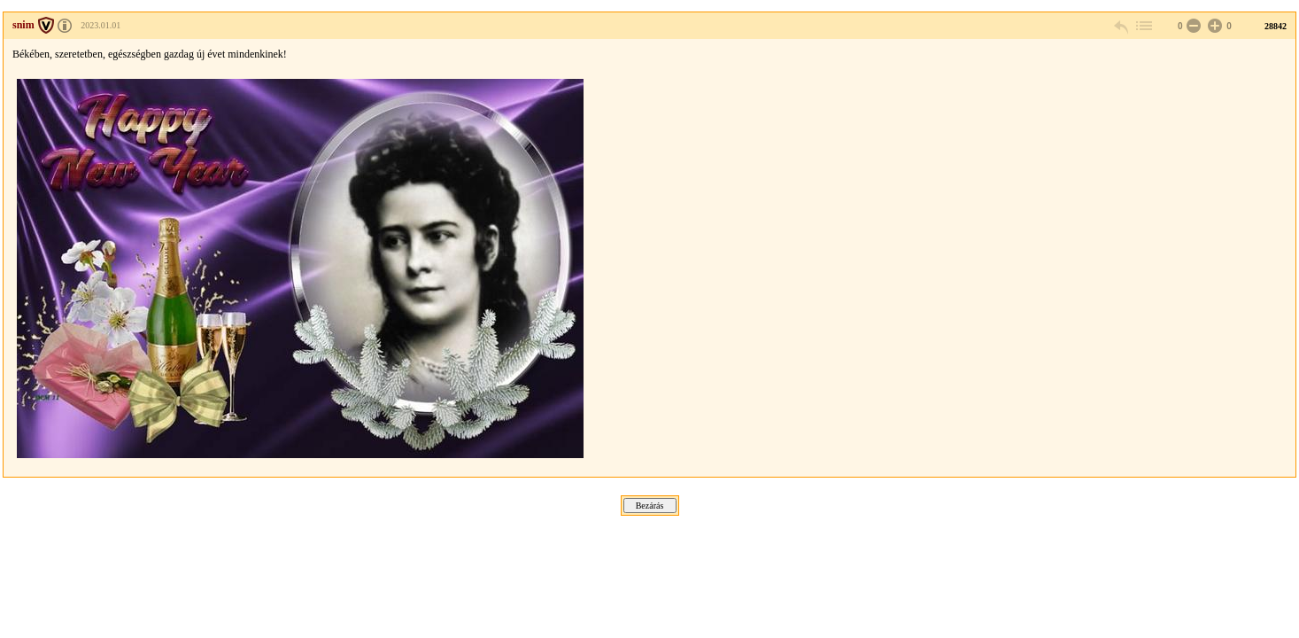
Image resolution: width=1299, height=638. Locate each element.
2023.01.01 (100, 25)
